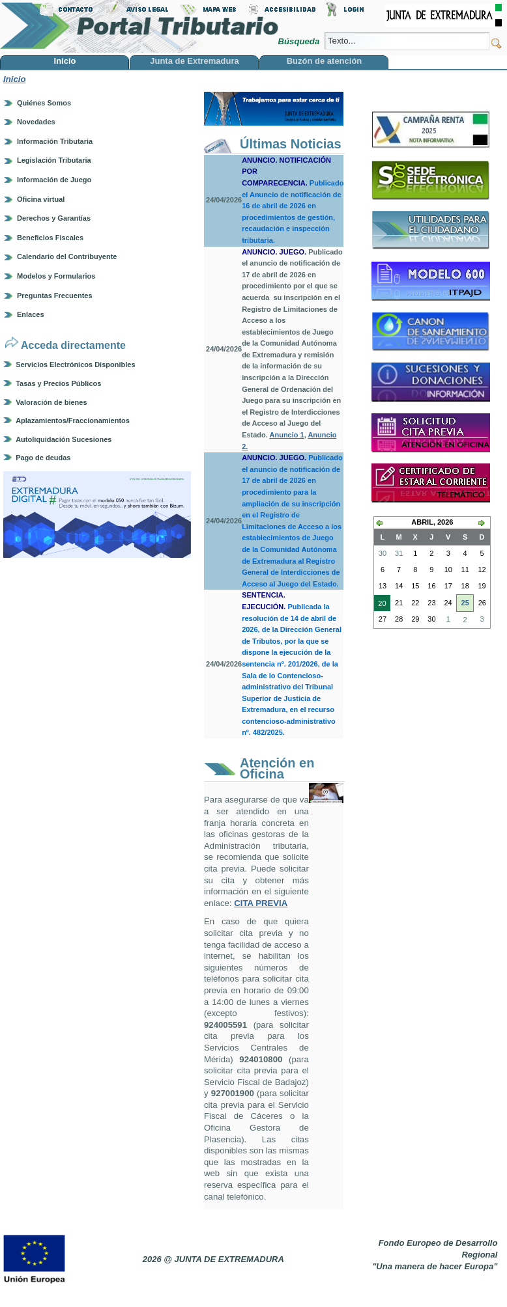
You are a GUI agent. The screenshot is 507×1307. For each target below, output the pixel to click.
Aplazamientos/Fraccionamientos (73, 420)
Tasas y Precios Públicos (58, 383)
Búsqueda (299, 41)
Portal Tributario (139, 26)
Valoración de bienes (51, 402)
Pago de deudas (43, 457)
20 (380, 604)
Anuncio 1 (287, 435)
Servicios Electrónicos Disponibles (75, 364)
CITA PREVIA (260, 903)
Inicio (14, 79)
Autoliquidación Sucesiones (63, 439)
